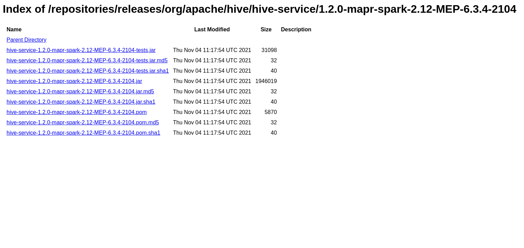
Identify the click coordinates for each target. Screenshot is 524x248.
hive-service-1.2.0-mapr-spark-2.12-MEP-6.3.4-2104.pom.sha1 (83, 133)
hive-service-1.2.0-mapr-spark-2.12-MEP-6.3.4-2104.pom (77, 112)
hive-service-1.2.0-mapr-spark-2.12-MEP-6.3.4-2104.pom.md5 (83, 122)
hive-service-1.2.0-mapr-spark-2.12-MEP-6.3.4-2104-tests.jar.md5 (87, 60)
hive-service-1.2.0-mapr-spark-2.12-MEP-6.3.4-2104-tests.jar (81, 50)
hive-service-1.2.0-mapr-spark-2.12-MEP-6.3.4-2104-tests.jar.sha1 (88, 71)
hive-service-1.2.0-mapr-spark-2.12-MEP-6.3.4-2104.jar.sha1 (81, 102)
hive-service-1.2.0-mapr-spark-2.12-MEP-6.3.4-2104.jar (74, 81)
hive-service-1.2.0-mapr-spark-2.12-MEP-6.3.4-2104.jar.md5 (80, 91)
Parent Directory (27, 40)
